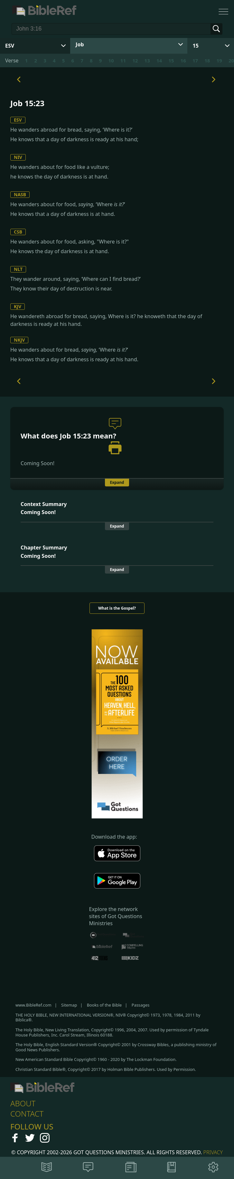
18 (207, 60)
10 (111, 60)
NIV (18, 157)
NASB (20, 194)
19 (219, 60)
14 (159, 60)
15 (196, 45)
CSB (18, 232)
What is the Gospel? (117, 608)
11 (123, 60)
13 (147, 60)
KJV (17, 306)
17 (195, 60)
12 (135, 60)
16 (183, 60)
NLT (18, 269)
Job (80, 44)
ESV (18, 120)
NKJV (19, 340)
